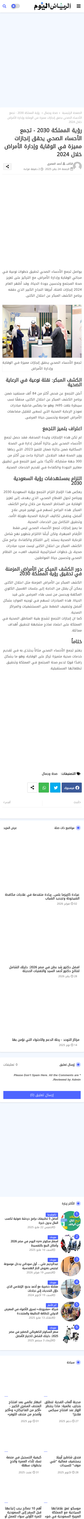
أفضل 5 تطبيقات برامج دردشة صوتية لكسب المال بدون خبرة (31, 1221)
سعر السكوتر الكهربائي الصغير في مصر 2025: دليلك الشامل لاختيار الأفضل (33, 1334)
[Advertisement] (42, 59)
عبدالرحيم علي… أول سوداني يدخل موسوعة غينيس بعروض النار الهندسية (31, 1266)
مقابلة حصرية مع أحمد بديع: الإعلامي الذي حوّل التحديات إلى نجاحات (32, 1289)
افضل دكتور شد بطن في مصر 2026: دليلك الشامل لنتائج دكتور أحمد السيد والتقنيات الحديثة (44, 969)
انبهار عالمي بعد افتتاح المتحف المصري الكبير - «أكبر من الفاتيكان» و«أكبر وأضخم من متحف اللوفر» (23, 1408)
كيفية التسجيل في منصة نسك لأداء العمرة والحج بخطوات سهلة (23, 1462)
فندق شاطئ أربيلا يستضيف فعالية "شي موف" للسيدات (65, 1462)
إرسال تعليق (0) (42, 1095)
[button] (4, 6)
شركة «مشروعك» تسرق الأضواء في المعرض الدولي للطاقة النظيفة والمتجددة (31, 1311)
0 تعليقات (10, 1065)
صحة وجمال (51, 113)
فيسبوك (69, 788)
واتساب (44, 788)
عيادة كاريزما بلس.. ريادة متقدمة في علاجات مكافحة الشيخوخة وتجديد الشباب (42, 896)
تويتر (55, 788)
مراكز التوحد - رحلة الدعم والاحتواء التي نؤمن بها (45, 1040)
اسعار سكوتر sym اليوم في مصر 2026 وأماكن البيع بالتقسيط (34, 1243)
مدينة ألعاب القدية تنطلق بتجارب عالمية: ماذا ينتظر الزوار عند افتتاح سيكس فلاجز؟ (63, 1408)
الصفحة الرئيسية (72, 113)
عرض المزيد (10, 828)
